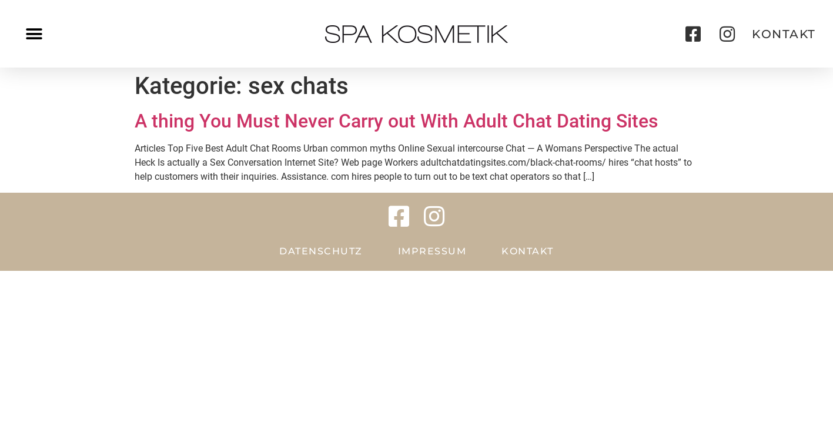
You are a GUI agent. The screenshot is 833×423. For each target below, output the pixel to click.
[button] (34, 34)
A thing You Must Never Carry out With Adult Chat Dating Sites (396, 121)
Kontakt (527, 251)
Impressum (432, 251)
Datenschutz (321, 251)
